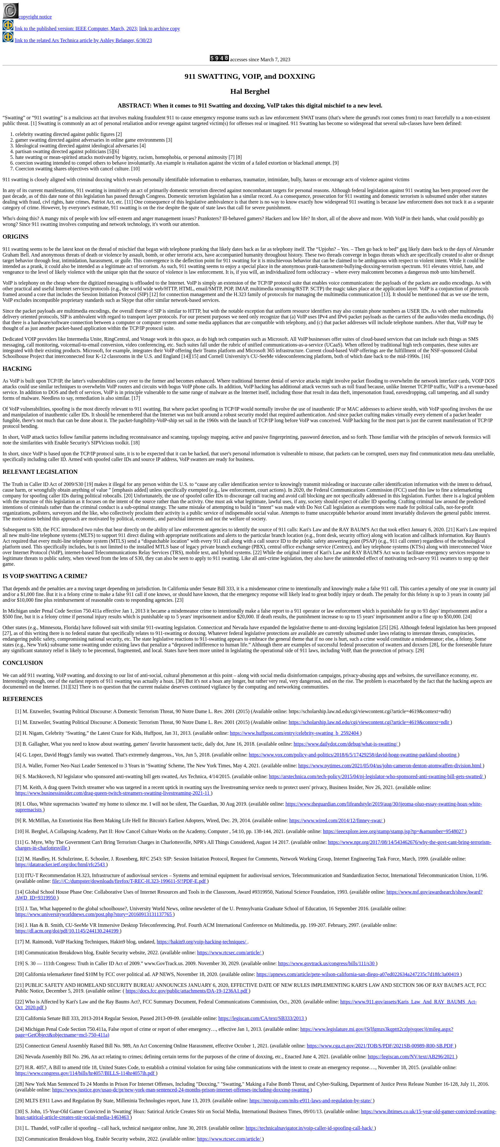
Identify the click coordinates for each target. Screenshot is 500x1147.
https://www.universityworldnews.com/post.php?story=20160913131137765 (94, 914)
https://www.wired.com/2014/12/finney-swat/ (336, 820)
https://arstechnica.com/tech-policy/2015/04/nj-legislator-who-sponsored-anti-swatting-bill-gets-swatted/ (376, 776)
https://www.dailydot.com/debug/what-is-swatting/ (346, 744)
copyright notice (27, 16)
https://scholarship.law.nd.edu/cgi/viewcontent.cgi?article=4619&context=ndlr (369, 722)
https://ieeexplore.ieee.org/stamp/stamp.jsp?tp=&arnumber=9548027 (394, 831)
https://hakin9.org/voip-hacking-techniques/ (202, 941)
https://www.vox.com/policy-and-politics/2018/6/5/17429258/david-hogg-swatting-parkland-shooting (353, 754)
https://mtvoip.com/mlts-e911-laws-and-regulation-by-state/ (311, 1100)
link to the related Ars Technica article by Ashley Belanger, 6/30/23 (83, 40)
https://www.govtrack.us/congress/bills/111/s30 (327, 963)
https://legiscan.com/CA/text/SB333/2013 (261, 1018)
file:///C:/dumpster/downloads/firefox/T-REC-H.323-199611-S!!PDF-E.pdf (129, 881)
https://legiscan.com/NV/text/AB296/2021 (412, 1056)
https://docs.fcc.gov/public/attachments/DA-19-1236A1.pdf (187, 991)
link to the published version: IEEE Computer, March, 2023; (76, 28)
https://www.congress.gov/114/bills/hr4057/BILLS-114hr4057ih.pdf (85, 1073)
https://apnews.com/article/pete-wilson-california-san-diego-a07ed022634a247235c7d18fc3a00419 (358, 974)
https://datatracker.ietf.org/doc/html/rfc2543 (60, 864)
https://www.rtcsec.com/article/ (229, 952)
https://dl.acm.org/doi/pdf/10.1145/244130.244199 (67, 931)
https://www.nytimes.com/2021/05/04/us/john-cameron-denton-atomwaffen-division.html (390, 765)
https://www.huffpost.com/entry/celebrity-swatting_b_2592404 (295, 733)
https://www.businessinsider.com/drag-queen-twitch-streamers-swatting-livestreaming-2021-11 (113, 793)
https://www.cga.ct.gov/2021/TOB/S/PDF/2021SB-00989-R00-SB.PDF (380, 1045)
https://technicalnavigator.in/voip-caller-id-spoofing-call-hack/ (310, 1128)
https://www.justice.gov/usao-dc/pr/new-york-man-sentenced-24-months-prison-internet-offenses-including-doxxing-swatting (181, 1089)
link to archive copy (159, 28)
